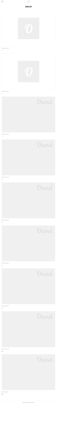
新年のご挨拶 (5, 425)
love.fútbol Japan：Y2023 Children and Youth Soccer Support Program (18, 191)
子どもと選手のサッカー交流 (8, 331)
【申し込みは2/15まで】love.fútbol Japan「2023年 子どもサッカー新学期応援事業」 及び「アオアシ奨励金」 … (28, 144)
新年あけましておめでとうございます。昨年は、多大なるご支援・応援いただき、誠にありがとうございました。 (24, 427)
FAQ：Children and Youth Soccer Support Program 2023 (15, 50)
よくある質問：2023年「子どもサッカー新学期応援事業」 (15, 97)
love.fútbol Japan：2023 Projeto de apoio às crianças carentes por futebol (19, 237)
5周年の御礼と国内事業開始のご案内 (10, 378)
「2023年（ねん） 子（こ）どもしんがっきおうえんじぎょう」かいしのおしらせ (21, 284)
